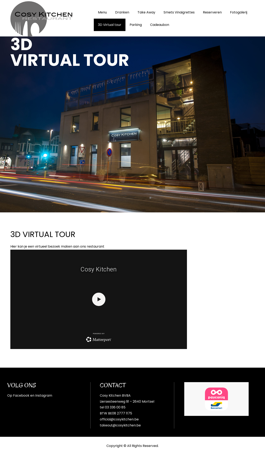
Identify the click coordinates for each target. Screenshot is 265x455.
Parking (136, 24)
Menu (102, 12)
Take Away (146, 12)
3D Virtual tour (109, 24)
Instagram (43, 395)
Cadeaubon (159, 24)
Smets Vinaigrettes (179, 12)
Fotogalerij (238, 12)
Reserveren (212, 12)
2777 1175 (124, 413)
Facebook (21, 395)
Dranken (122, 12)
